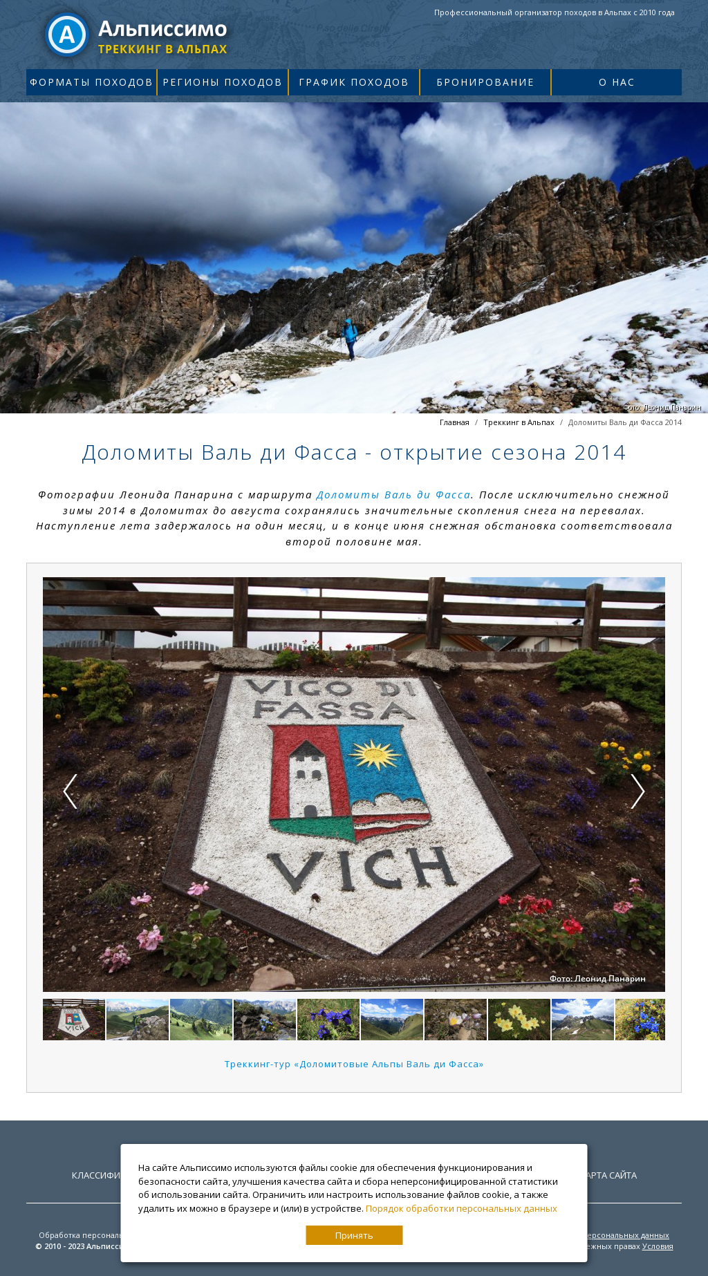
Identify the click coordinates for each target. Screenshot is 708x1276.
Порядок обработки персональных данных (461, 1208)
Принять (354, 1235)
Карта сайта (608, 1175)
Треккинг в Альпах (519, 422)
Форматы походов (91, 81)
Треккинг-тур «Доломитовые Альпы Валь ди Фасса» (354, 1064)
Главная (454, 422)
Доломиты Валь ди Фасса (394, 494)
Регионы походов (222, 81)
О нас (617, 81)
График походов (354, 81)
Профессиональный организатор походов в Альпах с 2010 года (554, 12)
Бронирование (485, 81)
